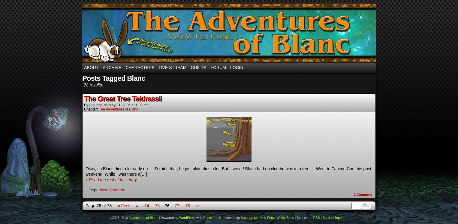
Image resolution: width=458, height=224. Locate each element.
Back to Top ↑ (332, 217)
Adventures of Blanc (229, 33)
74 (146, 205)
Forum (218, 67)
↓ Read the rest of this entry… (113, 179)
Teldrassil (117, 190)
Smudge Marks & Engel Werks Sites (267, 217)
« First (123, 205)
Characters (139, 67)
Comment (363, 194)
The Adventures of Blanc (118, 109)
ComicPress (212, 217)
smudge (96, 105)
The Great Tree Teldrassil (123, 99)
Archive (112, 67)
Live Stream (173, 67)
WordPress (187, 217)
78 (187, 205)
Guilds (198, 67)
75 (157, 205)
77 (177, 205)
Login (236, 67)
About (91, 67)
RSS (316, 217)
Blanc (103, 190)
